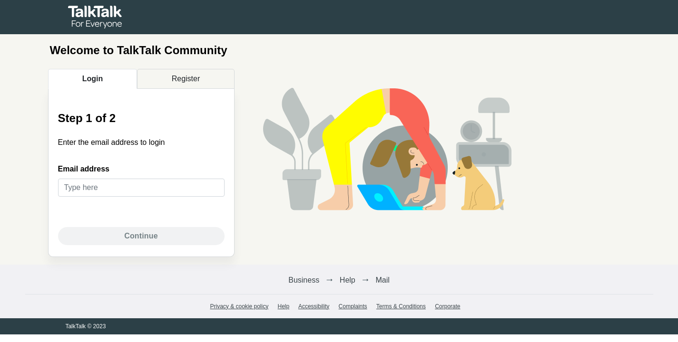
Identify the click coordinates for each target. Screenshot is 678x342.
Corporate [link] (447, 306)
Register (186, 79)
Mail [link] (382, 280)
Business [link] (303, 280)
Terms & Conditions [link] (401, 306)
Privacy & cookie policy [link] (239, 306)
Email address (84, 169)
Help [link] (347, 280)
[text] (141, 188)
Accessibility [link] (313, 306)
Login (92, 79)
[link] (95, 16)
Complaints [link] (353, 306)
